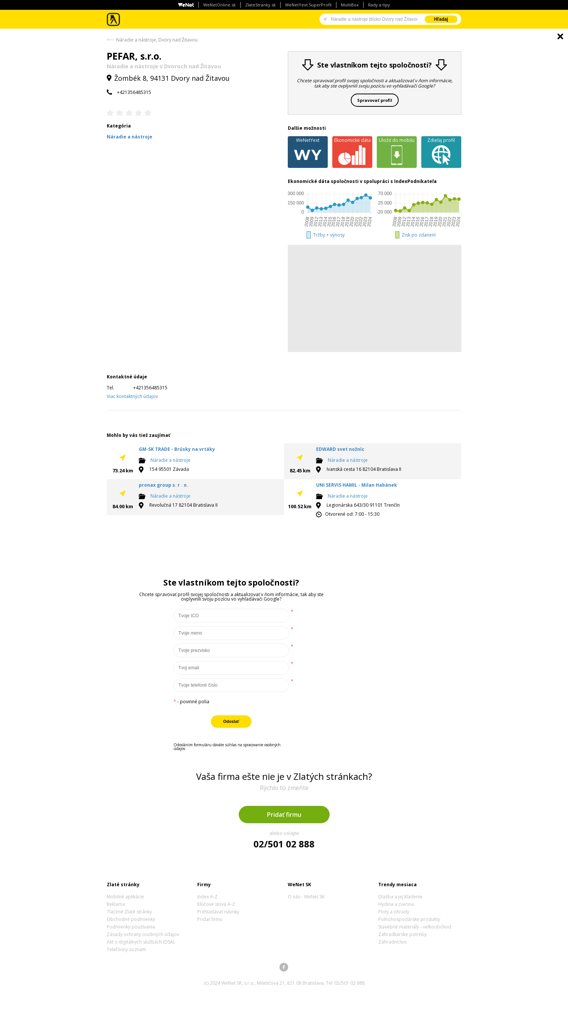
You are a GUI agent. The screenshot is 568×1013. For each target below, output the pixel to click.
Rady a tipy (379, 5)
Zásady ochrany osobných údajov (143, 934)
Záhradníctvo (392, 942)
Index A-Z (207, 896)
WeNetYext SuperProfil (308, 5)
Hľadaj (441, 19)
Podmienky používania (131, 927)
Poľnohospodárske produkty (409, 919)
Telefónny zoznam (126, 949)
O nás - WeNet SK (306, 896)
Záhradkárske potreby (402, 934)
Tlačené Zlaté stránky (129, 911)
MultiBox (350, 5)
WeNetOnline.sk (219, 5)
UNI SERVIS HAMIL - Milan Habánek (356, 485)
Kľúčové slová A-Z (216, 904)
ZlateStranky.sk (260, 5)
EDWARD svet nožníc (340, 449)
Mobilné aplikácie (125, 896)
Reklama (116, 904)
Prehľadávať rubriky (218, 911)
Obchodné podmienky (131, 919)
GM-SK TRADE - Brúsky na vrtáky (177, 449)
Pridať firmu (284, 814)
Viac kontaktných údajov (132, 396)
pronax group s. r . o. (163, 485)
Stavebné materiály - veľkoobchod (414, 927)
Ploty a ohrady (393, 911)
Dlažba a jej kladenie (400, 896)
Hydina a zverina (396, 904)
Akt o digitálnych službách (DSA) (140, 942)
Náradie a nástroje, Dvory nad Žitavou (157, 40)
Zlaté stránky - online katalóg (114, 19)
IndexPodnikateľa (415, 181)
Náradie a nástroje (170, 460)
